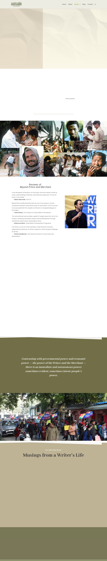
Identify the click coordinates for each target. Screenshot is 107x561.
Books (76, 4)
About (70, 4)
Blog (83, 4)
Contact (90, 4)
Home (64, 4)
